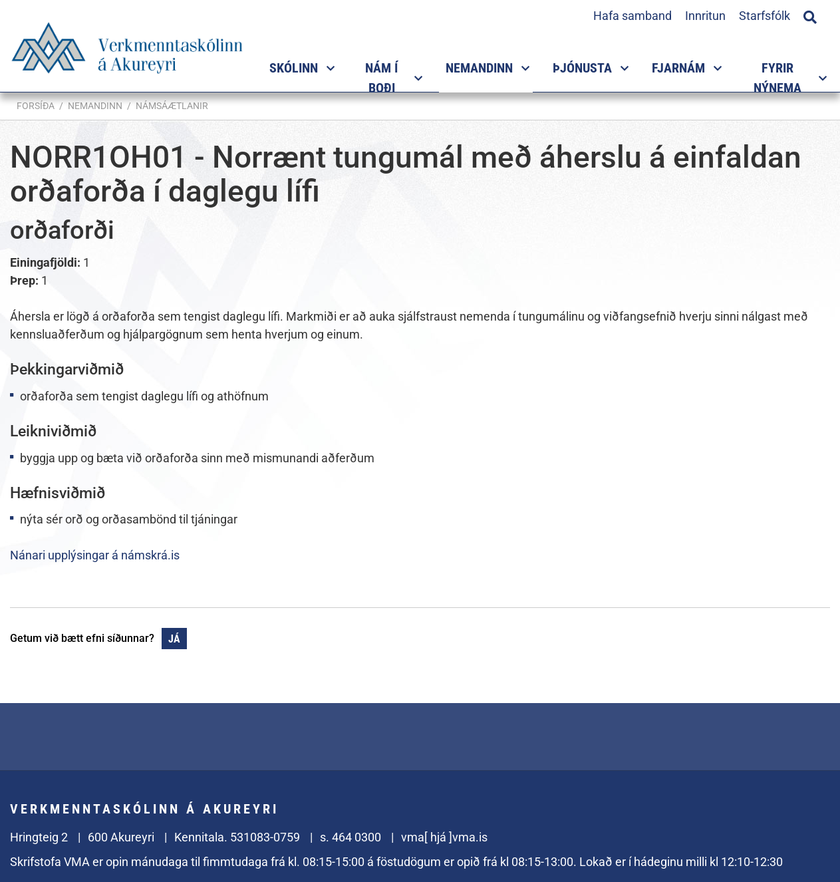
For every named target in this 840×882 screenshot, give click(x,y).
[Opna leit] (810, 15)
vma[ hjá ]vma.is (444, 837)
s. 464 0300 (350, 837)
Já (174, 639)
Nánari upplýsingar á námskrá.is (95, 555)
